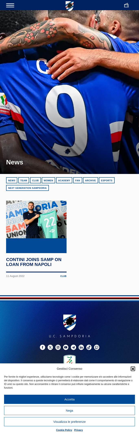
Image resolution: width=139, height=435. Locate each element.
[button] (133, 369)
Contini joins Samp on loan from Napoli (34, 273)
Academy (64, 180)
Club (35, 180)
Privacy (78, 430)
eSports (107, 180)
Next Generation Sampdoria (27, 188)
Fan (77, 180)
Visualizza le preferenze (69, 421)
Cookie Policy (64, 430)
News (11, 180)
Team (23, 180)
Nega (69, 410)
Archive (90, 180)
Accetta (69, 399)
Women (48, 180)
